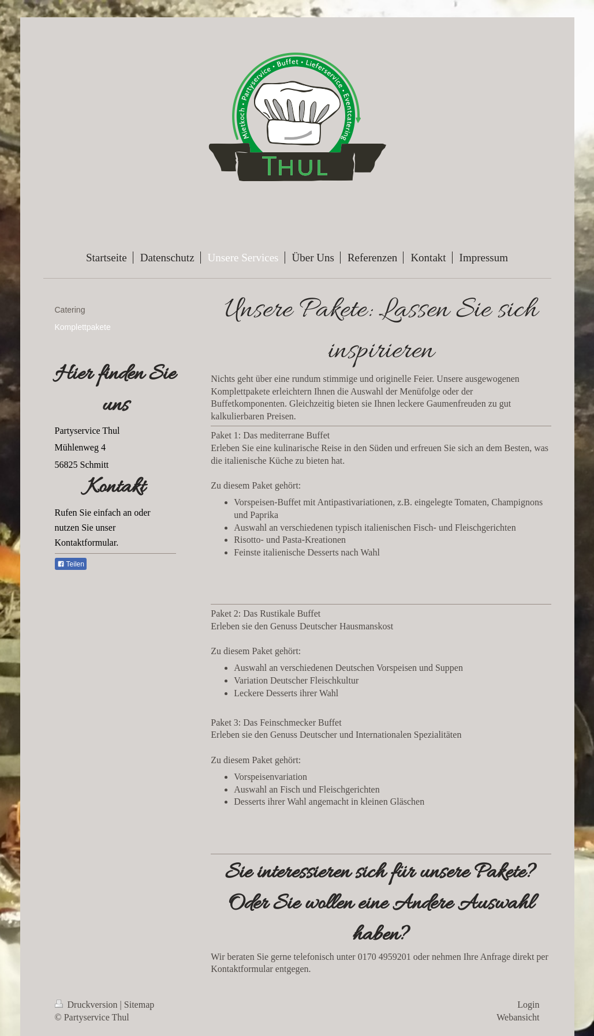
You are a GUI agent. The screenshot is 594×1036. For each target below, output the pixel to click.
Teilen (70, 564)
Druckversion (87, 1004)
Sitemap (139, 1004)
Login (528, 1004)
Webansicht (517, 1017)
